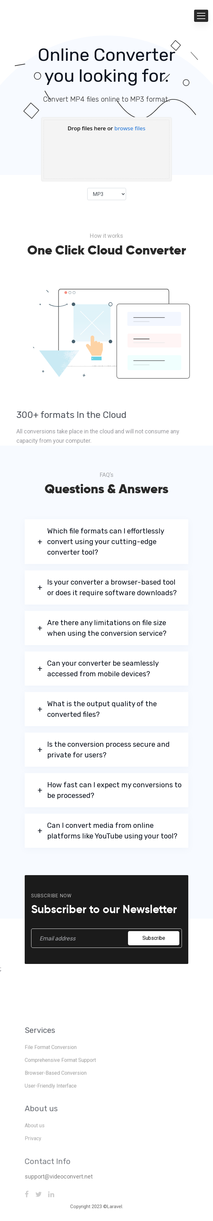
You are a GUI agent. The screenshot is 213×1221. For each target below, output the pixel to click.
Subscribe (153, 938)
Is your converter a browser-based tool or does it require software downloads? (112, 587)
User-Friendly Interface (51, 1103)
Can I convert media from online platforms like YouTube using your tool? (112, 830)
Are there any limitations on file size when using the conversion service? (106, 628)
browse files (129, 128)
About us (35, 1143)
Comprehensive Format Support (60, 1078)
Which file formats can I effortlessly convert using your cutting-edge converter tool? (105, 542)
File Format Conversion (51, 1065)
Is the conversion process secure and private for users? (108, 749)
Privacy (33, 1156)
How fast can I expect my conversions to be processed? (114, 790)
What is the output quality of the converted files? (102, 709)
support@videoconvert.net (59, 1193)
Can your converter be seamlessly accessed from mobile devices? (102, 668)
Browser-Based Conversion (56, 1090)
